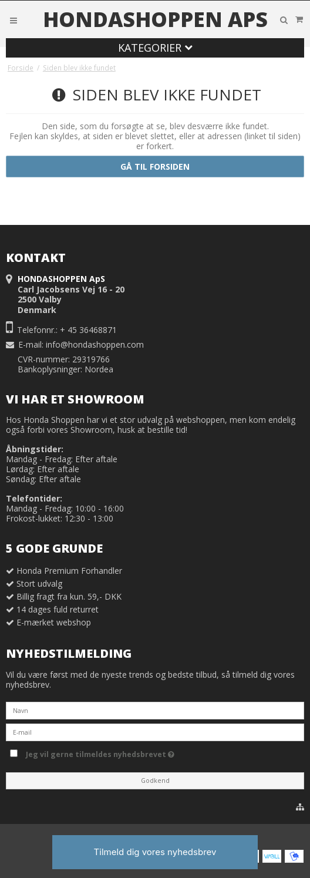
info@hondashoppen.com (95, 344)
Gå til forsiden (155, 166)
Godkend (155, 780)
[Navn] (155, 709)
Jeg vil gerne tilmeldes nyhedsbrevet (125, 752)
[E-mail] (155, 731)
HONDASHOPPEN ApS (155, 19)
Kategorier (155, 48)
